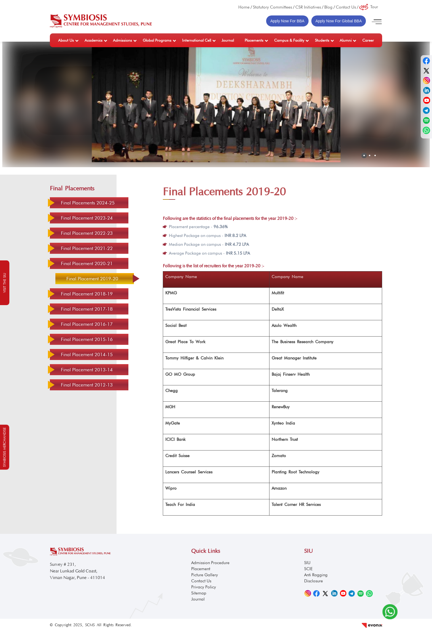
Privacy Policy (203, 587)
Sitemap (198, 593)
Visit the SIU (4, 283)
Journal (228, 40)
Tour (368, 6)
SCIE (308, 568)
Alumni (346, 40)
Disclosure (313, 580)
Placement (200, 568)
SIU (307, 562)
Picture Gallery (204, 574)
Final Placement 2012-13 (87, 385)
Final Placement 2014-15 (87, 354)
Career (368, 40)
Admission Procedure (210, 562)
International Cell (196, 40)
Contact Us (346, 7)
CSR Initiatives (308, 7)
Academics (93, 40)
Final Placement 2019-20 (92, 278)
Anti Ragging (316, 574)
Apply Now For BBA (287, 21)
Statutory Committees (272, 7)
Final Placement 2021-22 (87, 248)
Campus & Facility (289, 40)
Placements (254, 40)
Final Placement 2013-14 (87, 369)
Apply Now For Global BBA (338, 21)
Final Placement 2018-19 (87, 294)
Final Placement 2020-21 (87, 263)
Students (322, 40)
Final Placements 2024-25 (88, 203)
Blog (328, 7)
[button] (364, 155)
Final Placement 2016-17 (87, 324)
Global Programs (157, 40)
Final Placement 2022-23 (87, 233)
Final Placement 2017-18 (87, 309)
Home (244, 7)
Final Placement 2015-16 (87, 339)
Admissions (122, 40)
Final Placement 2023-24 (87, 218)
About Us (66, 40)
